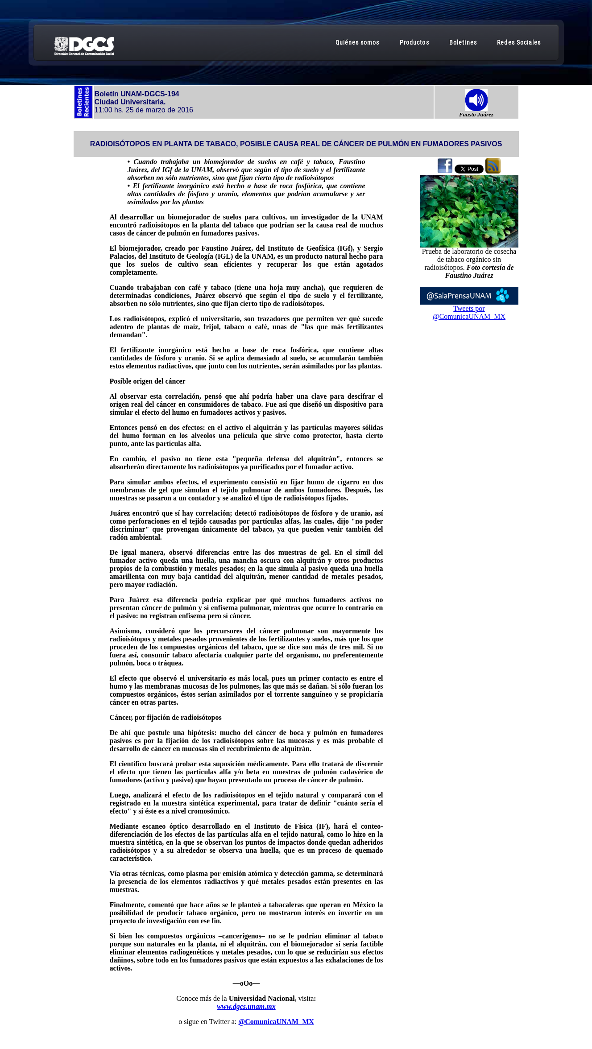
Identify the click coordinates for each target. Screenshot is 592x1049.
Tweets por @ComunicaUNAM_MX (469, 312)
